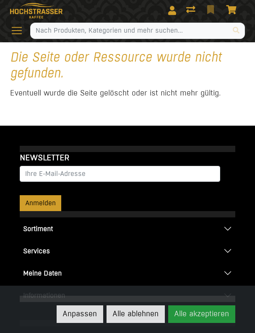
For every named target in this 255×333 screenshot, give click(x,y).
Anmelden (40, 203)
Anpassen (79, 313)
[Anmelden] (172, 10)
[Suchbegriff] (129, 31)
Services (36, 251)
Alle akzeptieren (201, 313)
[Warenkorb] (233, 10)
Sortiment (38, 229)
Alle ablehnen (135, 313)
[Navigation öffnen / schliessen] (20, 30)
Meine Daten (42, 273)
